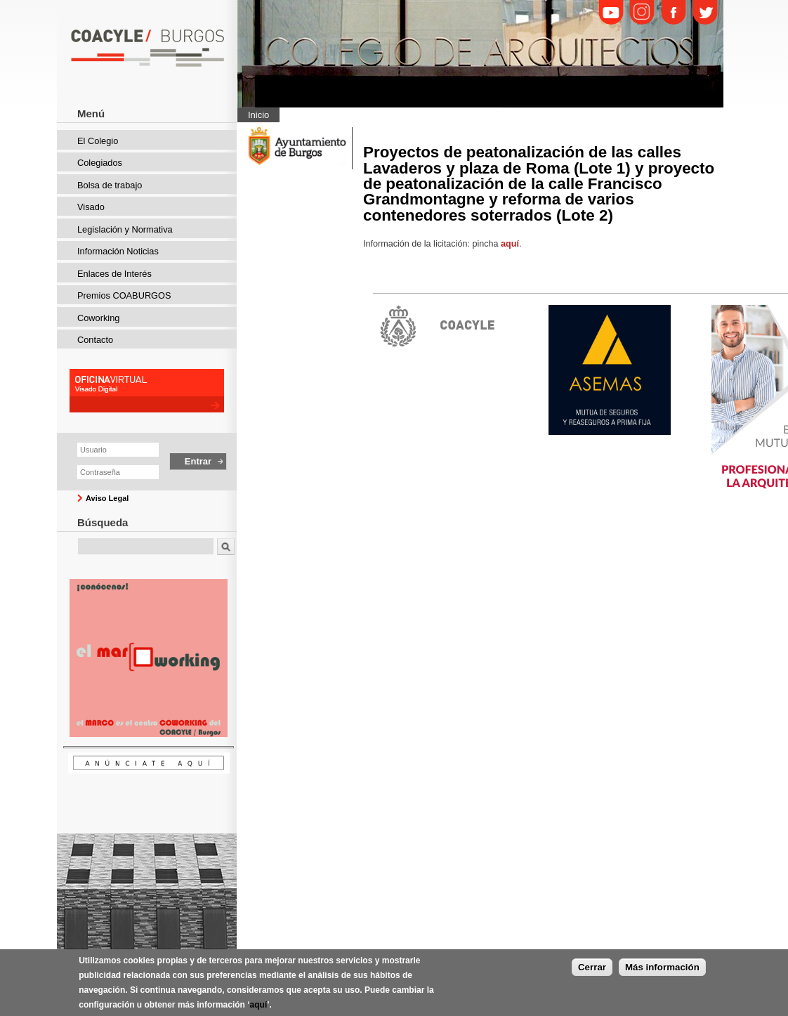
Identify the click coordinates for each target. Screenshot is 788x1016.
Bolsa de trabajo (109, 185)
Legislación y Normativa (125, 229)
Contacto (95, 339)
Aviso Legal (107, 498)
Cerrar (592, 972)
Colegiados (99, 162)
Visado (91, 207)
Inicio (258, 115)
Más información (662, 972)
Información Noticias (118, 251)
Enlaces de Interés (114, 273)
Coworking (98, 318)
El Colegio (97, 141)
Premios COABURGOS (124, 295)
